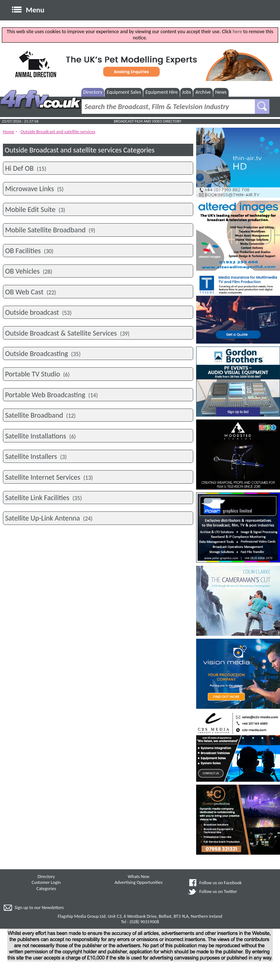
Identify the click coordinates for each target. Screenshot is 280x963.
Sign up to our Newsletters (39, 907)
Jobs (186, 92)
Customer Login (46, 882)
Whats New (138, 876)
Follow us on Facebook (220, 882)
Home (8, 131)
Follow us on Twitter (218, 891)
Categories (46, 888)
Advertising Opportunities (138, 882)
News (220, 92)
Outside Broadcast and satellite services (57, 131)
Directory (92, 92)
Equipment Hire (161, 92)
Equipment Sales (124, 92)
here (237, 31)
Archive (203, 92)
